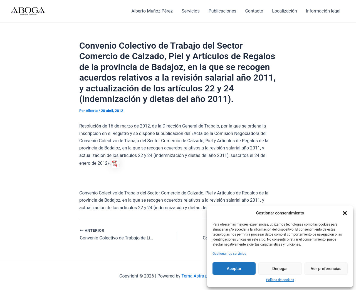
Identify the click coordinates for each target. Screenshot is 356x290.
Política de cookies (280, 280)
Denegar (280, 268)
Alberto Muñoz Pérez (151, 11)
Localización (284, 11)
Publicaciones (222, 11)
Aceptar (234, 268)
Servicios (191, 11)
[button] (345, 213)
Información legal (323, 11)
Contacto (254, 11)
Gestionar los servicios (229, 254)
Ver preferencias (326, 268)
